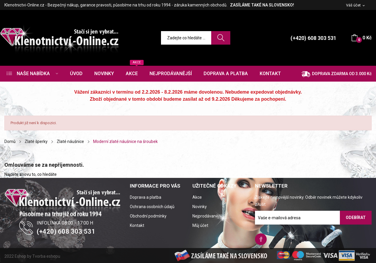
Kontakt (137, 225)
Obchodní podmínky (148, 216)
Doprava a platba (145, 197)
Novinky (199, 206)
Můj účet (200, 225)
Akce (197, 197)
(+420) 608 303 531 (313, 38)
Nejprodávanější (207, 216)
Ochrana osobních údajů (152, 206)
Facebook (261, 239)
